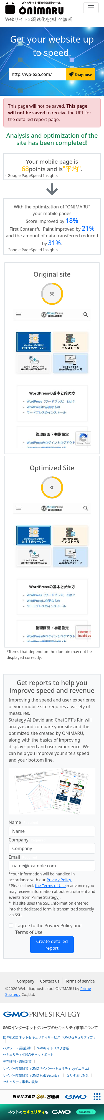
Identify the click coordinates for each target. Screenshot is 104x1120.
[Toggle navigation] (91, 7)
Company (28, 840)
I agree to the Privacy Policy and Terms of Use (48, 928)
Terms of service (80, 981)
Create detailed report (52, 944)
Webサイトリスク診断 (53, 1048)
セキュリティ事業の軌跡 (20, 1082)
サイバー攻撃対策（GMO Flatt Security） (31, 1075)
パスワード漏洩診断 (17, 1048)
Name (24, 822)
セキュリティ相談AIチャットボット (28, 1055)
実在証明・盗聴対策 (17, 1062)
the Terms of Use (50, 885)
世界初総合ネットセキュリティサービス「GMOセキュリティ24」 (50, 1037)
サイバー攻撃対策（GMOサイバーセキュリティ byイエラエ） (47, 1068)
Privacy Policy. (59, 879)
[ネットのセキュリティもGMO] (52, 1112)
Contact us (49, 981)
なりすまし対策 (77, 1075)
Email (24, 857)
